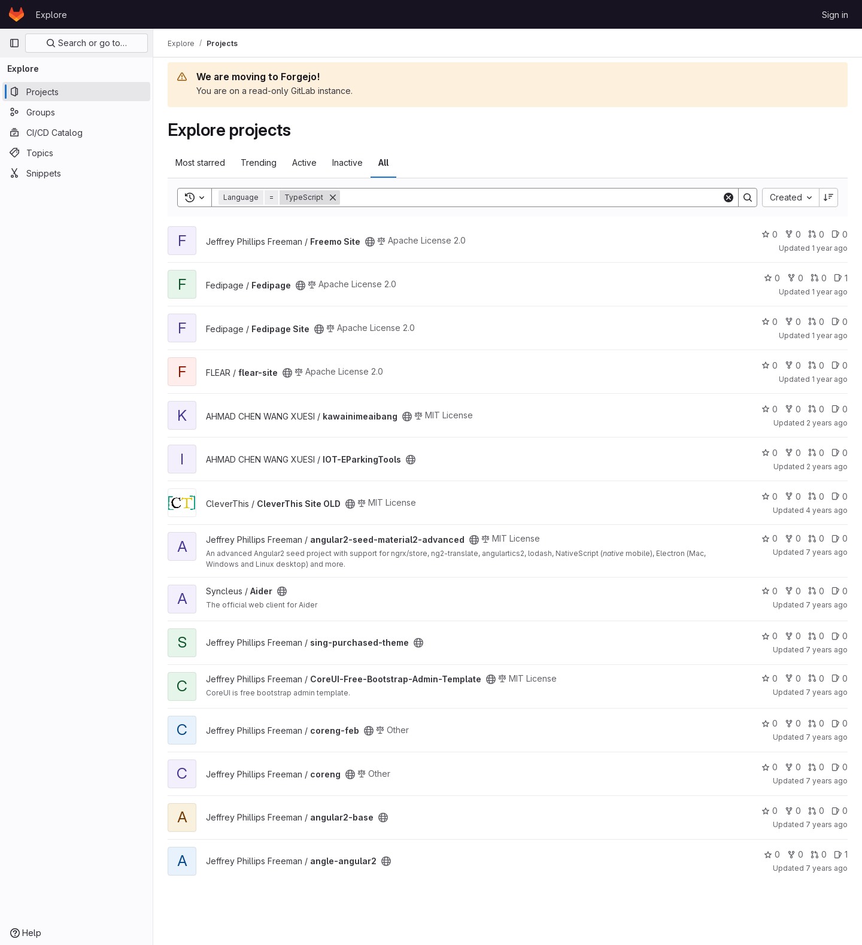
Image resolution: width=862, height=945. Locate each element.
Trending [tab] (259, 162)
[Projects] (76, 91)
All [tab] (383, 162)
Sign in (835, 15)
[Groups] (76, 111)
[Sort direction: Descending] (828, 197)
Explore (51, 15)
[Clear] (728, 197)
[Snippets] (76, 173)
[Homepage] (16, 14)
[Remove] (333, 197)
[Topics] (76, 152)
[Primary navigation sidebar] (14, 43)
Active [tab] (304, 162)
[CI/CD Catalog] (76, 132)
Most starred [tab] (200, 162)
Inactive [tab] (347, 162)
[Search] (531, 197)
